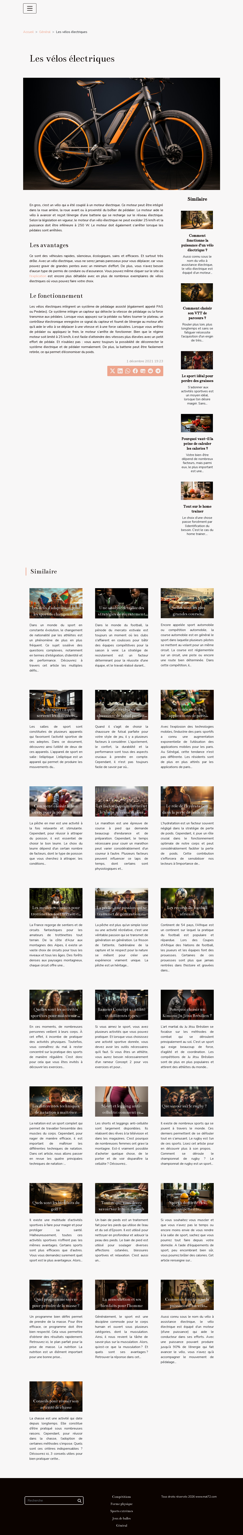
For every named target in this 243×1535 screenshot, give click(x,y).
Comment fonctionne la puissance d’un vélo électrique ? (187, 1305)
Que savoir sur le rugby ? (184, 1106)
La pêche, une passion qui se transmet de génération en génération (122, 914)
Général (44, 32)
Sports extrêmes (121, 1511)
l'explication (37, 276)
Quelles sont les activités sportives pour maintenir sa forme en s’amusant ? (56, 1015)
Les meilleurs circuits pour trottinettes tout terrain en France (56, 914)
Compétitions (121, 1497)
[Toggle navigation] (30, 8)
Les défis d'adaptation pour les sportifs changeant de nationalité (56, 614)
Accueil (28, 32)
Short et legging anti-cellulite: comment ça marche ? (121, 1112)
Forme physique (122, 1504)
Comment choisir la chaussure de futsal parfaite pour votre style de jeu (121, 715)
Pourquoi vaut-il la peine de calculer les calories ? (197, 444)
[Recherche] (54, 1500)
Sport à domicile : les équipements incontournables (187, 1209)
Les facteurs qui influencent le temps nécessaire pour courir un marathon (121, 812)
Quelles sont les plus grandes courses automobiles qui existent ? (187, 614)
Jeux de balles (121, 1518)
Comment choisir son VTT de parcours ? (197, 313)
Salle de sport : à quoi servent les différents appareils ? (56, 715)
